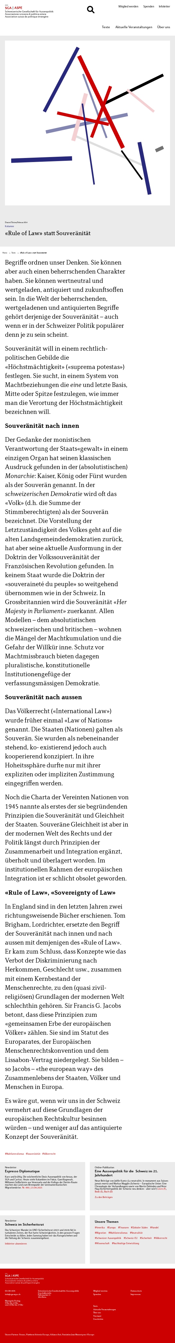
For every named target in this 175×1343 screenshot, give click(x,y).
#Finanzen (123, 1228)
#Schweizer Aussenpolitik (108, 1238)
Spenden (148, 6)
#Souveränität (33, 1154)
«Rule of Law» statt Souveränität (33, 253)
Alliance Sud (55, 1335)
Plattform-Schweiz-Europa (37, 1335)
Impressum (135, 1294)
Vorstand (97, 1316)
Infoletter (164, 6)
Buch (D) (108, 1192)
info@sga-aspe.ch (13, 1294)
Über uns (163, 27)
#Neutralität (136, 1233)
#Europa (111, 1228)
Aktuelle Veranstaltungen (133, 27)
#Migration (100, 1233)
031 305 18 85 (10, 1291)
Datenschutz (136, 1291)
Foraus (22, 1335)
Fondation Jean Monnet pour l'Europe (78, 1335)
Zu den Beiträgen (104, 1197)
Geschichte (98, 1319)
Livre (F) (162, 1189)
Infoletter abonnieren (16, 1244)
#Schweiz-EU (130, 1238)
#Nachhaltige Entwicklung (125, 1244)
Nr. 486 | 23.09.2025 (32, 1188)
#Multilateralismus (14, 1154)
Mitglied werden (128, 6)
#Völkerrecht (49, 1154)
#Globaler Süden (139, 1228)
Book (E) (99, 1192)
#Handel (154, 1228)
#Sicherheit (146, 1238)
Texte (106, 27)
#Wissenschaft (102, 1244)
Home (4, 253)
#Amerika (100, 1228)
